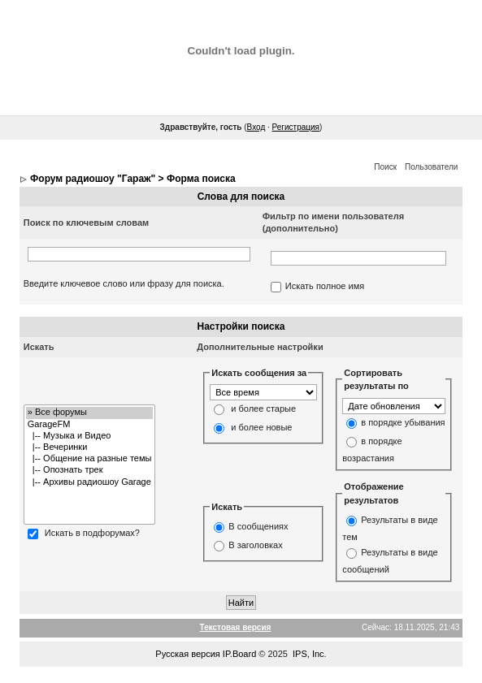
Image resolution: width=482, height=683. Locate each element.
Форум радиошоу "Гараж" (92, 178)
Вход (256, 127)
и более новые (261, 428)
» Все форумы (90, 412)
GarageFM (90, 424)
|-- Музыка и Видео (90, 436)
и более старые (263, 409)
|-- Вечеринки (90, 447)
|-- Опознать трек (90, 470)
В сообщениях (258, 527)
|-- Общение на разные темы (90, 459)
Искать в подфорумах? (92, 533)
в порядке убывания (403, 422)
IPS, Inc (308, 654)
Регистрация (295, 127)
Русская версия (187, 654)
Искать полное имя (324, 287)
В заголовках (255, 546)
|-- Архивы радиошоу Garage (90, 482)
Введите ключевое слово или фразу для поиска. (124, 283)
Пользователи (431, 166)
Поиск (385, 166)
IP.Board (239, 654)
